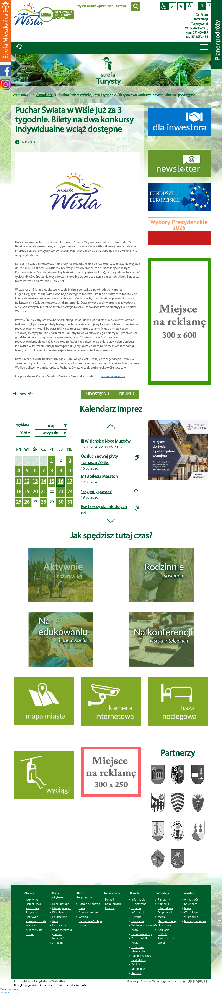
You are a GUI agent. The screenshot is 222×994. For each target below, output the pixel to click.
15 (51, 481)
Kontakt (136, 973)
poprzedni (5, 992)
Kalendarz (190, 904)
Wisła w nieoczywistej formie (34, 929)
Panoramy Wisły (141, 934)
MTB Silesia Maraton (99, 477)
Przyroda (31, 912)
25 (18, 502)
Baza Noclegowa (89, 904)
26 (26, 502)
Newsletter (165, 925)
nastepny (14, 992)
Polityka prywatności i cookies (33, 985)
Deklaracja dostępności (72, 985)
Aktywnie (32, 899)
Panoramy (164, 899)
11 (18, 481)
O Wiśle (135, 893)
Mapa (187, 908)
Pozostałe (189, 893)
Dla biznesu (59, 912)
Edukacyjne (59, 917)
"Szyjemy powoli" (96, 492)
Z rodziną (58, 943)
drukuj (126, 394)
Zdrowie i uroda (36, 921)
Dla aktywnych (61, 908)
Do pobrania (166, 912)
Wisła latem (191, 912)
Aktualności (44, 95)
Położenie (137, 921)
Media (162, 917)
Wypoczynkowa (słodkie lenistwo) (62, 934)
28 (43, 502)
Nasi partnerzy (167, 921)
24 (69, 492)
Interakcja (162, 893)
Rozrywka (32, 917)
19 (26, 492)
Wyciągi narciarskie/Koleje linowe (90, 921)
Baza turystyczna (84, 895)
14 (43, 481)
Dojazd (109, 899)
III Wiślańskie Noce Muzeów (106, 441)
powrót (23, 394)
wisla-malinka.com (113, 376)
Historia (136, 917)
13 (35, 481)
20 (35, 492)
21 (43, 492)
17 (69, 481)
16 (60, 481)
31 (69, 502)
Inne (55, 921)
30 (60, 502)
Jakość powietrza (195, 921)
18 (18, 492)
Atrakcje (29, 893)
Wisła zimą (191, 917)
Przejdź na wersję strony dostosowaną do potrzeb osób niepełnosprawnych (164, 6)
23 (60, 492)
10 (69, 471)
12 (26, 481)
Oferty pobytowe (57, 895)
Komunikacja (111, 893)
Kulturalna (59, 925)
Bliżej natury (60, 904)
